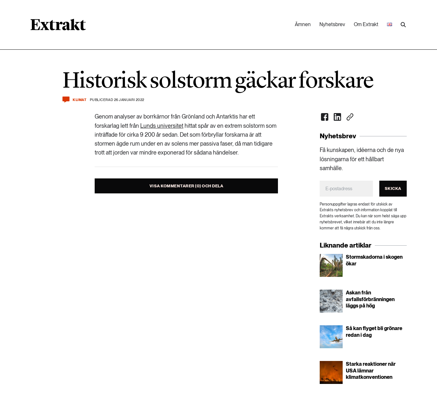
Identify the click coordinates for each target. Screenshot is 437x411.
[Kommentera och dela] (65, 100)
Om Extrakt (366, 24)
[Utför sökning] (403, 24)
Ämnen (303, 24)
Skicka (393, 188)
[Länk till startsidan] (58, 26)
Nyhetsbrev (332, 24)
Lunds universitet (161, 125)
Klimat (79, 100)
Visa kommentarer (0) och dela (186, 186)
